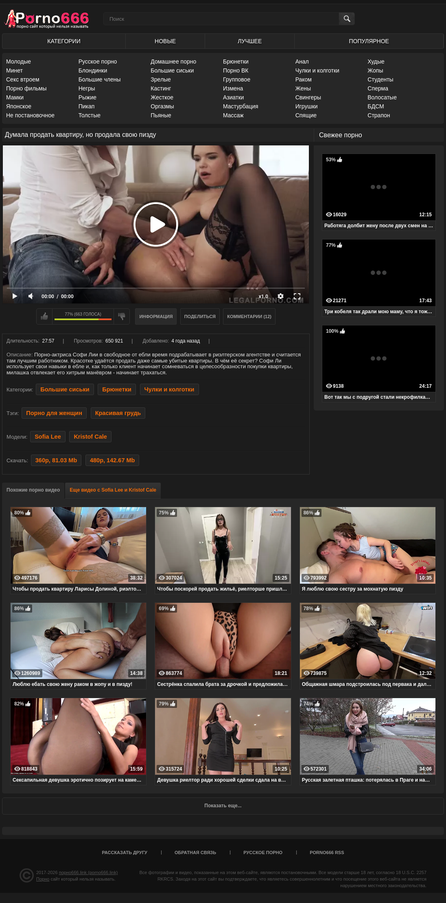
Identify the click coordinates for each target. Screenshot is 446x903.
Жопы (375, 70)
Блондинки (93, 70)
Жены (303, 88)
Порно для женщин (54, 413)
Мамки (15, 97)
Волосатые (382, 97)
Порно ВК (236, 70)
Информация (156, 316)
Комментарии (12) (249, 316)
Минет (14, 70)
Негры (87, 88)
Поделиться (200, 316)
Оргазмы (162, 106)
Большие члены (100, 79)
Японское (18, 106)
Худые (376, 61)
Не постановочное (30, 115)
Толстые (90, 115)
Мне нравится (44, 316)
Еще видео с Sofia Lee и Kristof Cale (113, 490)
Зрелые (161, 79)
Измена (233, 88)
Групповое (236, 79)
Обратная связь (195, 852)
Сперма (377, 88)
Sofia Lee (48, 436)
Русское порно (98, 61)
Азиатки (233, 97)
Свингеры (308, 97)
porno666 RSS (327, 852)
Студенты (380, 79)
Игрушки (306, 106)
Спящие (306, 115)
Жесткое (162, 97)
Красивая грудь (118, 413)
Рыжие (87, 97)
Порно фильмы (26, 88)
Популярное (369, 41)
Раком (303, 79)
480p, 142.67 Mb (112, 460)
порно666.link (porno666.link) (88, 872)
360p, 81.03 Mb (56, 460)
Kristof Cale (90, 436)
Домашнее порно (173, 61)
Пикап (87, 106)
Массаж (233, 115)
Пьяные (161, 115)
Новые (165, 41)
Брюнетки (236, 61)
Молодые (18, 61)
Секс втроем (22, 79)
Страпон (378, 115)
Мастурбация (240, 106)
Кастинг (161, 88)
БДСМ (375, 106)
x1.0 (263, 296)
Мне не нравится (122, 316)
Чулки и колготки (317, 70)
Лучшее (250, 41)
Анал (302, 61)
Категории (63, 41)
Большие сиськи (172, 70)
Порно (42, 879)
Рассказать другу (124, 852)
